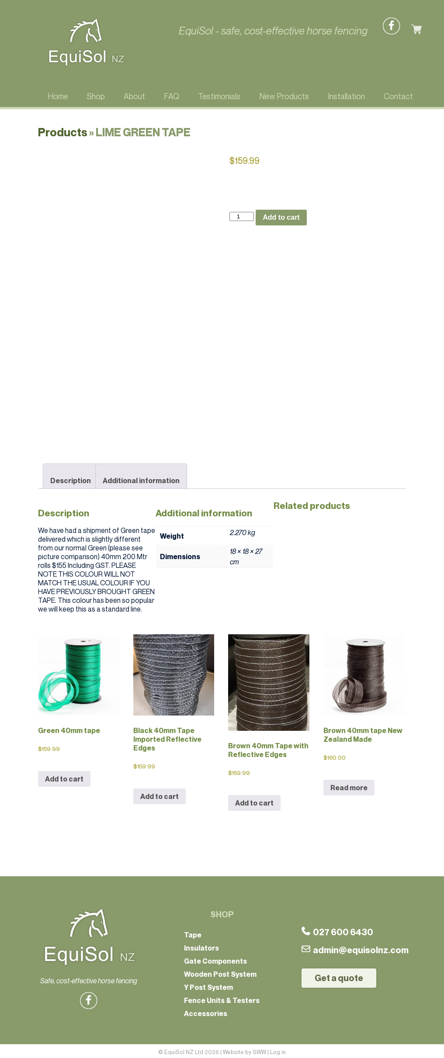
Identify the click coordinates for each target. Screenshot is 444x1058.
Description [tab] (70, 478)
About (134, 96)
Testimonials (219, 96)
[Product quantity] (241, 216)
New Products (284, 96)
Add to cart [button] (64, 777)
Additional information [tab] (141, 478)
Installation (346, 96)
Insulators (201, 946)
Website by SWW (244, 1050)
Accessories (205, 1011)
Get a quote (339, 976)
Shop (96, 96)
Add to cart (281, 217)
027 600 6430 (337, 930)
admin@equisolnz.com (355, 948)
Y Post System (208, 985)
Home (58, 96)
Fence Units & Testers (222, 998)
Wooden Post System (220, 972)
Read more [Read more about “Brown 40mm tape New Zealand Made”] (349, 785)
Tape (192, 933)
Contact (398, 96)
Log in (278, 1050)
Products (62, 132)
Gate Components (215, 959)
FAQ (171, 96)
